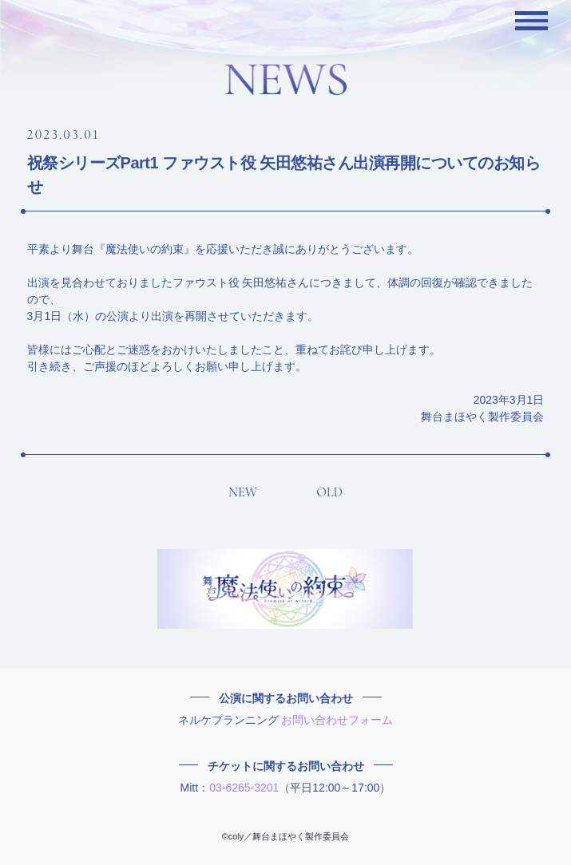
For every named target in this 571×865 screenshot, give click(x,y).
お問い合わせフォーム (337, 719)
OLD (329, 492)
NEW (242, 492)
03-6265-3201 (244, 787)
